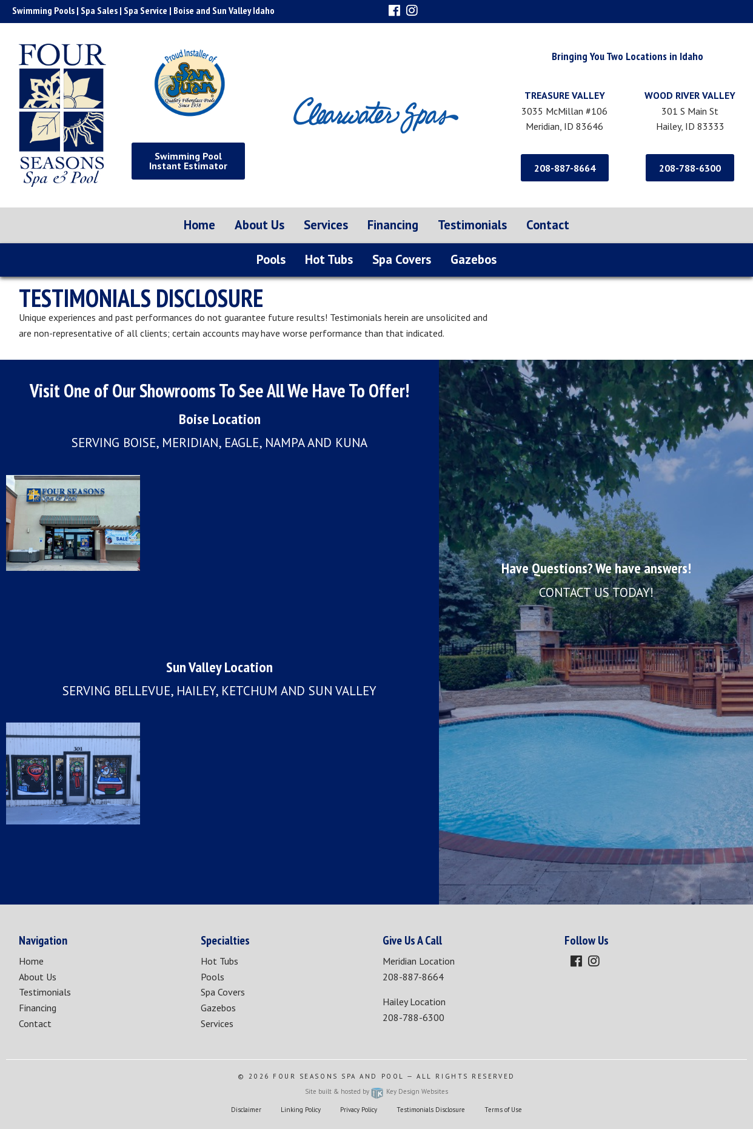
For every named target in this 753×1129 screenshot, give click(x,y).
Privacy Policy (358, 1109)
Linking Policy (301, 1109)
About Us (259, 225)
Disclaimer (246, 1109)
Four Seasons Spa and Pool (338, 1076)
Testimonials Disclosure (431, 1109)
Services (326, 225)
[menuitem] (199, 225)
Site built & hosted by (376, 1091)
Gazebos (473, 259)
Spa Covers (401, 259)
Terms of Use (503, 1109)
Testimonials (472, 225)
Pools (271, 259)
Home (199, 225)
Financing (392, 225)
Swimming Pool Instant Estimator (188, 161)
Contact (547, 225)
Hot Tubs (329, 259)
